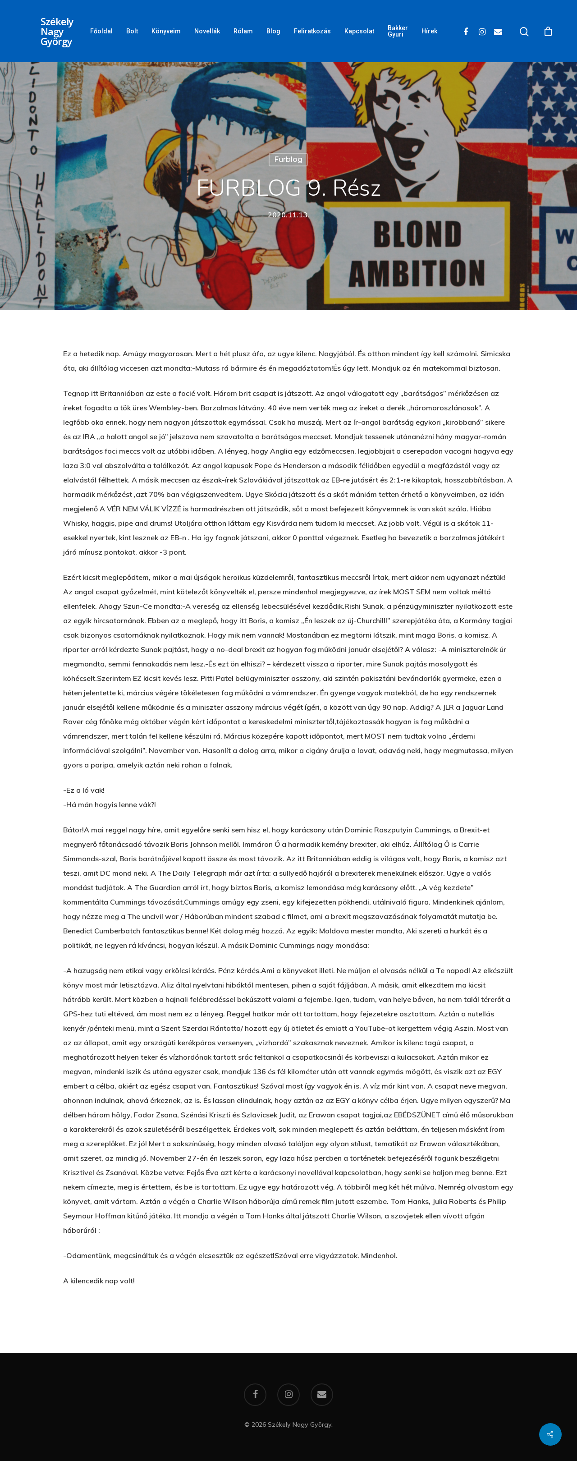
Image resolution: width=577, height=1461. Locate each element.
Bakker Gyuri (398, 31)
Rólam (243, 31)
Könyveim (166, 31)
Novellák (207, 31)
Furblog (288, 159)
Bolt (132, 31)
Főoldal (101, 31)
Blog (273, 31)
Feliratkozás (312, 31)
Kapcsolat (359, 31)
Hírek (429, 31)
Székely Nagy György (57, 31)
